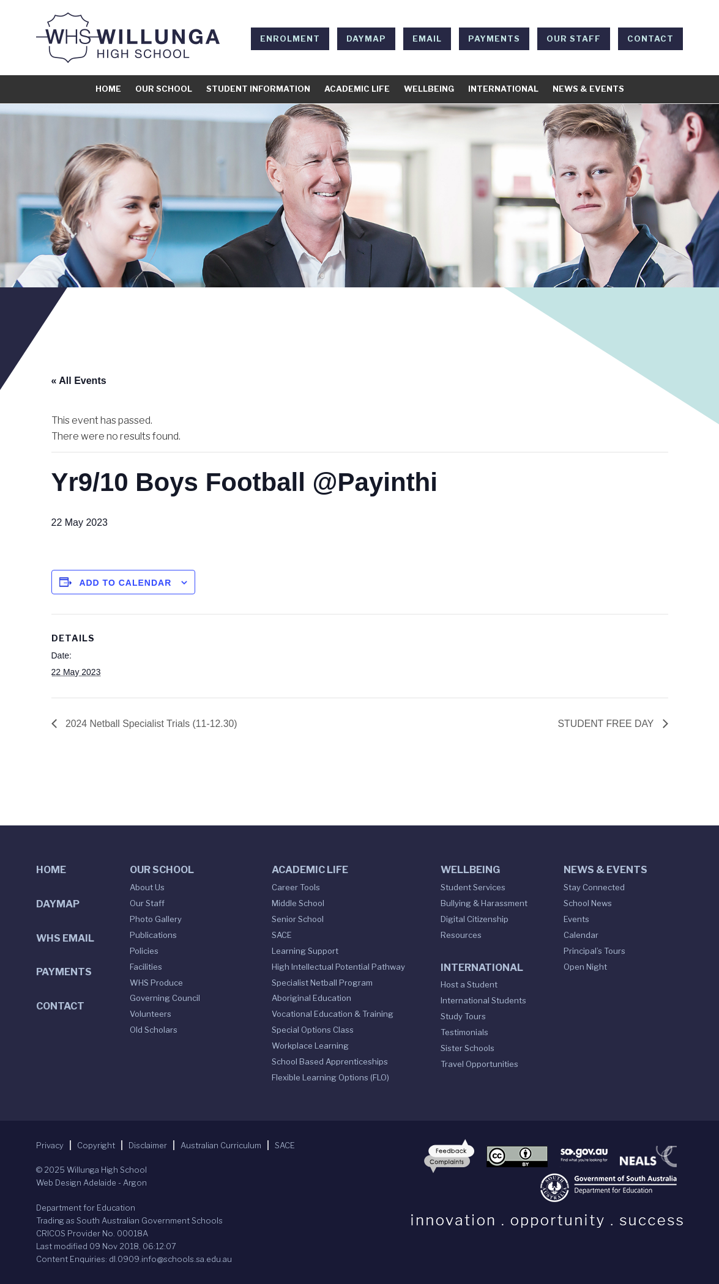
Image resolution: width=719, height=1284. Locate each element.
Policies (144, 951)
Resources (461, 935)
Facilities (146, 967)
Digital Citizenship (475, 919)
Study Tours (463, 1016)
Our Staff (573, 38)
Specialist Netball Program (322, 982)
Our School (163, 89)
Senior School (298, 919)
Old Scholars (153, 1030)
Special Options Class (313, 1030)
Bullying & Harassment (484, 903)
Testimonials (464, 1032)
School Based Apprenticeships (330, 1061)
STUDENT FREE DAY (607, 723)
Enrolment (290, 38)
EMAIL (427, 38)
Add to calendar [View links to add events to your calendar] (125, 583)
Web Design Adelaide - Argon (91, 1182)
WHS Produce (156, 982)
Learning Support (305, 951)
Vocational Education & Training (332, 1014)
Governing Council (165, 998)
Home (108, 89)
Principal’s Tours (594, 951)
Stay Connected (594, 887)
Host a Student (469, 985)
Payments (494, 38)
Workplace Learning (310, 1045)
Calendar (581, 935)
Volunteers (150, 1014)
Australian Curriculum (221, 1145)
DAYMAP (366, 38)
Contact (650, 38)
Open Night (585, 967)
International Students (483, 1000)
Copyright (96, 1145)
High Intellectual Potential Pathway (338, 967)
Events (576, 919)
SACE (282, 935)
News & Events (588, 89)
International (503, 89)
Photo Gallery (156, 919)
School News (588, 903)
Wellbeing (429, 89)
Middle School (298, 903)
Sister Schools (467, 1048)
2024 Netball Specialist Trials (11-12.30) (151, 723)
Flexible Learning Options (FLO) (330, 1077)
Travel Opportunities (479, 1064)
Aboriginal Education (311, 998)
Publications (153, 935)
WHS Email (65, 938)
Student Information (258, 89)
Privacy (50, 1145)
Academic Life (357, 89)
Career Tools (296, 887)
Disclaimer (148, 1145)
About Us (147, 887)
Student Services (473, 887)
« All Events (78, 380)
